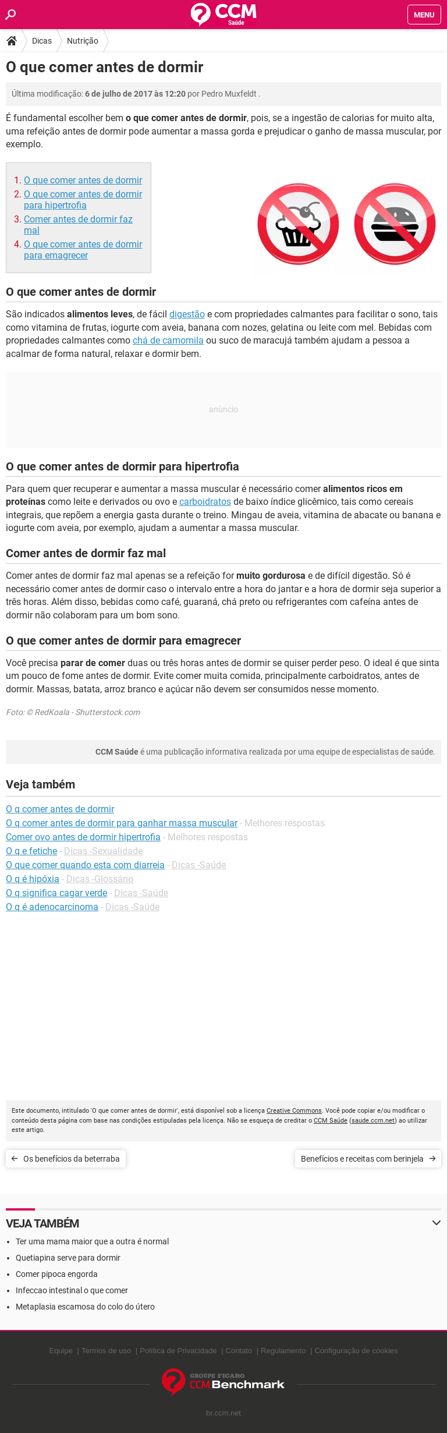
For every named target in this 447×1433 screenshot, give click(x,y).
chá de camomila (168, 340)
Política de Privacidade (178, 1350)
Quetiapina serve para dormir (68, 1257)
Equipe (60, 1350)
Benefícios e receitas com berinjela (362, 1158)
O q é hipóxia (32, 878)
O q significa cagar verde (56, 892)
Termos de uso (106, 1350)
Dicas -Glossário (99, 878)
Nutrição (82, 40)
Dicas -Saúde (199, 865)
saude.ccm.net (373, 1120)
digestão (187, 314)
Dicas (42, 40)
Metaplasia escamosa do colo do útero (85, 1306)
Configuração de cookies (356, 1350)
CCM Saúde (330, 1120)
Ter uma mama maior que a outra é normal (92, 1241)
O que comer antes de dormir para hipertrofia (83, 200)
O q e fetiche (31, 851)
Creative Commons (294, 1110)
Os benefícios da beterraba (71, 1158)
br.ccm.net (223, 1413)
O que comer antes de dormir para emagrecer (83, 250)
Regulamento (283, 1350)
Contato (239, 1350)
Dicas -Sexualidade (103, 851)
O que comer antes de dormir (83, 180)
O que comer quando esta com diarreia (85, 865)
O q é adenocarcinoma (52, 906)
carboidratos (205, 501)
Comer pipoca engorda (57, 1274)
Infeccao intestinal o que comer (72, 1290)
